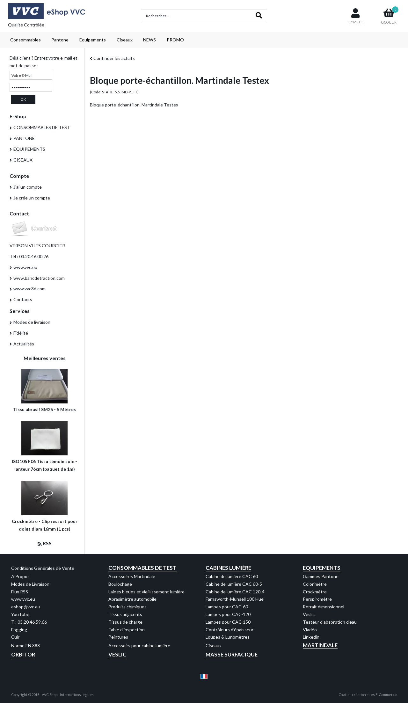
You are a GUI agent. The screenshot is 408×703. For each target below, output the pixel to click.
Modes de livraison (31, 322)
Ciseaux (125, 39)
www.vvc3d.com (29, 288)
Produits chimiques (127, 606)
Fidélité (20, 333)
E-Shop (18, 116)
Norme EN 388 (25, 645)
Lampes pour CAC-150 (228, 622)
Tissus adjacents (125, 614)
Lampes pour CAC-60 (227, 606)
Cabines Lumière (228, 567)
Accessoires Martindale (131, 576)
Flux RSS (19, 591)
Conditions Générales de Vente (42, 568)
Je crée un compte (31, 197)
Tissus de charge (125, 622)
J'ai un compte (27, 187)
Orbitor (23, 654)
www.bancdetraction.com (39, 278)
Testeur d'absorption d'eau (330, 622)
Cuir (15, 637)
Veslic (309, 614)
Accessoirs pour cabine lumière (139, 645)
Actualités (23, 343)
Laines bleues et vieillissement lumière (146, 591)
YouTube (20, 614)
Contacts (22, 299)
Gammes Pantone (321, 576)
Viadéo (310, 629)
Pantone (60, 39)
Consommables (25, 39)
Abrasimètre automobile (132, 599)
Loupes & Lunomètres (228, 637)
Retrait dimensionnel (323, 606)
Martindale (320, 645)
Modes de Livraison (30, 584)
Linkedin (311, 637)
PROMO (175, 39)
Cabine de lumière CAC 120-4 (235, 591)
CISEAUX (23, 160)
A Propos (20, 576)
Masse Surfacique (232, 654)
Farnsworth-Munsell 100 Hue (235, 599)
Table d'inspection (126, 629)
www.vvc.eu (25, 267)
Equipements (92, 39)
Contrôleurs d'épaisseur (229, 629)
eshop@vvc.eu (25, 606)
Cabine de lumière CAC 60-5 (234, 584)
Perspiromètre (317, 599)
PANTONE (24, 138)
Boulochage (120, 584)
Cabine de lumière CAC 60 (232, 576)
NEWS (149, 39)
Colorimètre (315, 584)
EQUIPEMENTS (29, 149)
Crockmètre (315, 591)
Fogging (19, 629)
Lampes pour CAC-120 (228, 614)
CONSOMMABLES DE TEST (41, 127)
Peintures (118, 637)
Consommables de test (142, 567)
